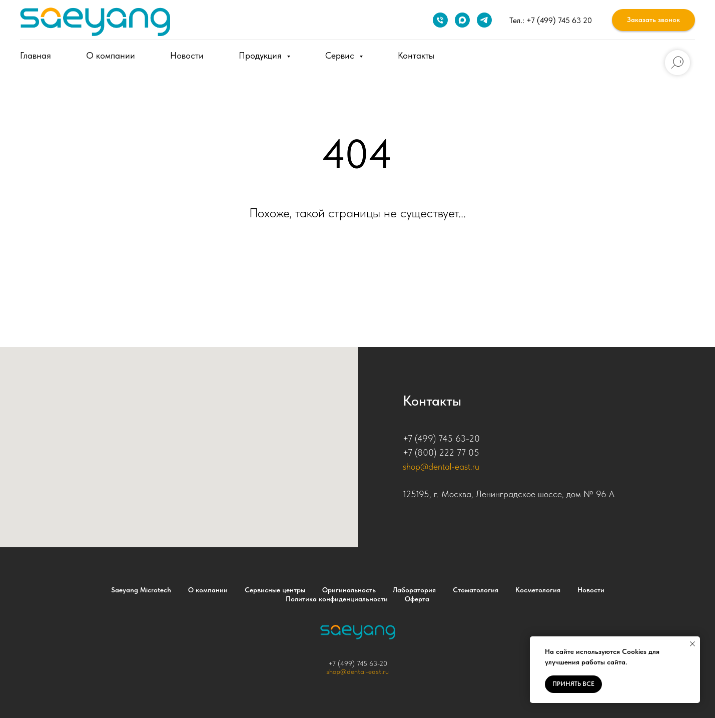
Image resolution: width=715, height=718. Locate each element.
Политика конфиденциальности (337, 599)
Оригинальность (349, 590)
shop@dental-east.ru (441, 466)
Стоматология (475, 590)
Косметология (537, 590)
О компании (110, 55)
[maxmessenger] (462, 20)
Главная (35, 55)
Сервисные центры (275, 590)
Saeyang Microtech (141, 590)
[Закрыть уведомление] (692, 644)
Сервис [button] (341, 55)
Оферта (417, 599)
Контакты (416, 55)
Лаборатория (414, 590)
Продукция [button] (261, 55)
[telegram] (484, 20)
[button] (653, 20)
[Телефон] (440, 20)
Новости (187, 55)
